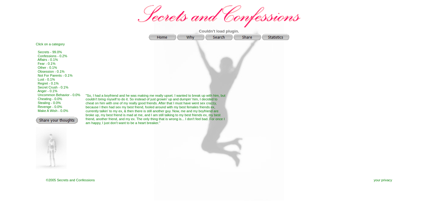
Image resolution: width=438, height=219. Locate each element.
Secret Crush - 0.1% (53, 87)
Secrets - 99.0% (50, 52)
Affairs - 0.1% (47, 59)
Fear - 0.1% (46, 63)
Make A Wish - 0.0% (53, 111)
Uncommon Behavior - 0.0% (59, 95)
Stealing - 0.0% (49, 103)
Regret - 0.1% (48, 83)
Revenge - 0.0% (50, 107)
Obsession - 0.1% (51, 71)
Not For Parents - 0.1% (55, 75)
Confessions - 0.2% (52, 56)
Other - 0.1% (47, 67)
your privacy (383, 180)
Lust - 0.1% (46, 79)
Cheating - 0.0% (50, 99)
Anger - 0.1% (47, 91)
